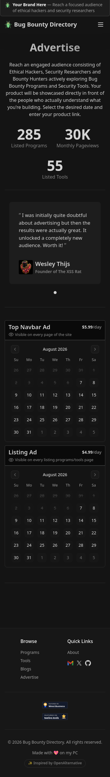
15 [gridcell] (94, 395)
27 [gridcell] (68, 419)
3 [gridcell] (68, 432)
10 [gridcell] (29, 395)
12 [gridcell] (55, 395)
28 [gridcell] (81, 419)
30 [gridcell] (16, 432)
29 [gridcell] (94, 419)
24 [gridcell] (29, 419)
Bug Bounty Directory (41, 24)
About (73, 652)
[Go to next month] (95, 349)
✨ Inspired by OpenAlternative (55, 762)
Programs (30, 652)
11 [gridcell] (42, 395)
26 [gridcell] (55, 419)
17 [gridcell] (29, 407)
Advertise (30, 677)
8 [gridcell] (94, 382)
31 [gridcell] (29, 432)
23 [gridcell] (16, 419)
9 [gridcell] (16, 395)
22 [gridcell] (94, 407)
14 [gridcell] (81, 395)
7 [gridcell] (81, 382)
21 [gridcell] (81, 407)
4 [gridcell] (81, 432)
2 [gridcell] (55, 432)
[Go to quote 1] (55, 292)
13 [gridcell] (68, 395)
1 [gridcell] (42, 432)
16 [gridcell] (16, 407)
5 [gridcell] (94, 432)
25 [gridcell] (42, 419)
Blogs (26, 669)
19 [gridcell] (55, 407)
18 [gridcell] (42, 407)
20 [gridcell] (68, 407)
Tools (26, 660)
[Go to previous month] (15, 349)
